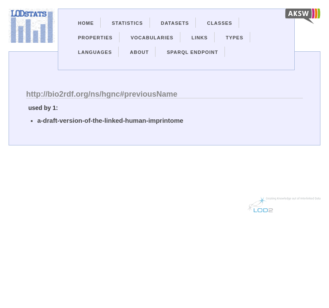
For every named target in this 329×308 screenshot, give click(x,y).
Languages (95, 52)
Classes (219, 23)
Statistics (127, 23)
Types (234, 37)
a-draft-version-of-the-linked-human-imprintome (110, 120)
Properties (95, 37)
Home (86, 23)
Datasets (175, 23)
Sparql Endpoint (192, 52)
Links (199, 37)
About (139, 52)
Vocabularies (152, 37)
